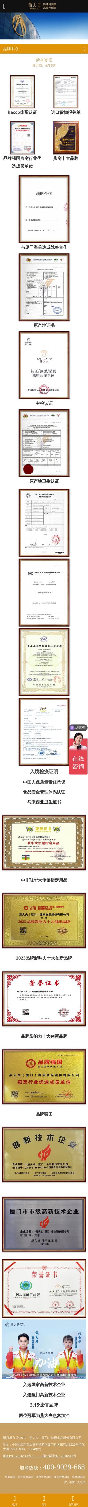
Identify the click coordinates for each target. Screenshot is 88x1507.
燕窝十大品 (75, 1482)
